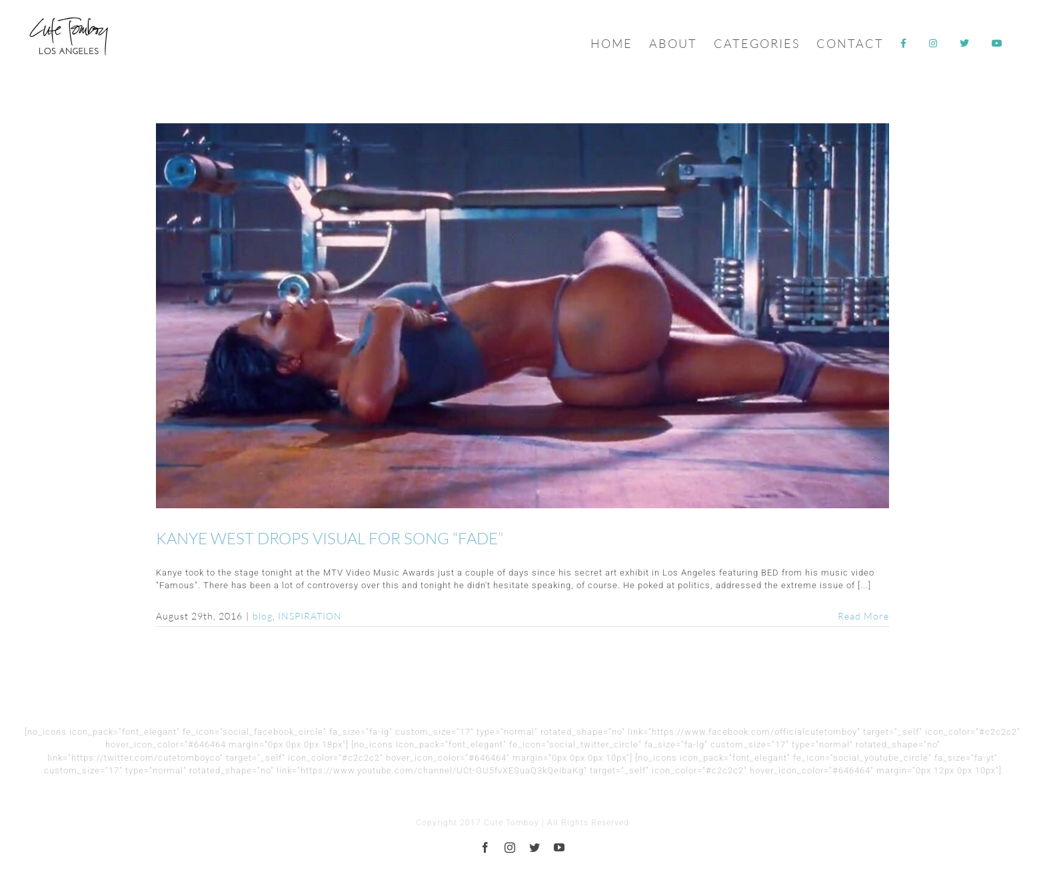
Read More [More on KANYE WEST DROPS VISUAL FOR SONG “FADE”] (863, 616)
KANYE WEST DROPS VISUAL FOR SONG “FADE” (329, 538)
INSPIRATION (310, 616)
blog (263, 616)
